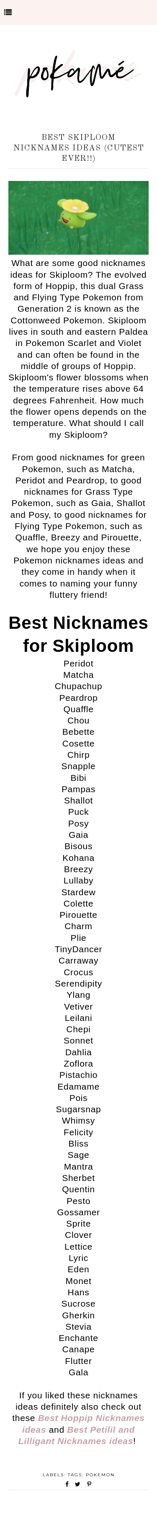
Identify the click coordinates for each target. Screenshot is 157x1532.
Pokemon (100, 1475)
